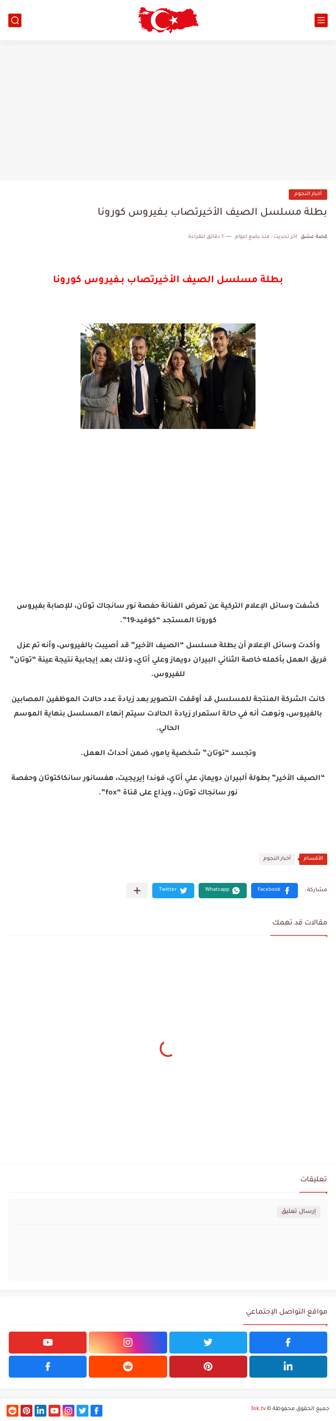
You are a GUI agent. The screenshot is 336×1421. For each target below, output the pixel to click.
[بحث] (14, 20)
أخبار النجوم (308, 194)
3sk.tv (258, 1409)
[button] (274, 890)
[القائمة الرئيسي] (321, 20)
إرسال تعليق (298, 1211)
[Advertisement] (168, 110)
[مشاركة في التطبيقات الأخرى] (137, 890)
